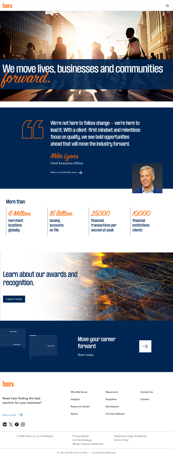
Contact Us (146, 391)
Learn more (14, 299)
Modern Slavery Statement (87, 443)
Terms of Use (121, 439)
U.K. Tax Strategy (82, 439)
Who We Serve (79, 391)
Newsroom (112, 391)
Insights (75, 399)
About (74, 413)
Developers (112, 406)
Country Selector (115, 413)
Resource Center (80, 406)
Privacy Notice (80, 436)
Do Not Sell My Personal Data (72, 452)
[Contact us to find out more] (145, 346)
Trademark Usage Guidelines (130, 436)
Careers (144, 399)
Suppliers (111, 399)
